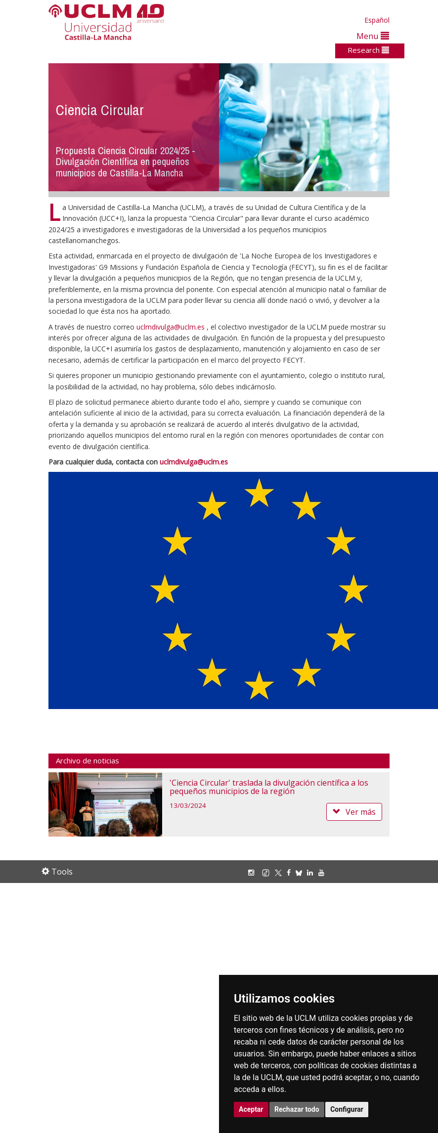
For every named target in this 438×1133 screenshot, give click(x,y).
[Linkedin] (310, 872)
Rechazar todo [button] (296, 1109)
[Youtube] (323, 872)
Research (368, 50)
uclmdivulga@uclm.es (170, 327)
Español (377, 20)
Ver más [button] (354, 811)
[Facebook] (291, 872)
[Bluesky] (301, 872)
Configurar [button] (346, 1109)
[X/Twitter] (281, 872)
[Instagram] (253, 872)
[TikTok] (268, 872)
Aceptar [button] (251, 1109)
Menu (372, 36)
